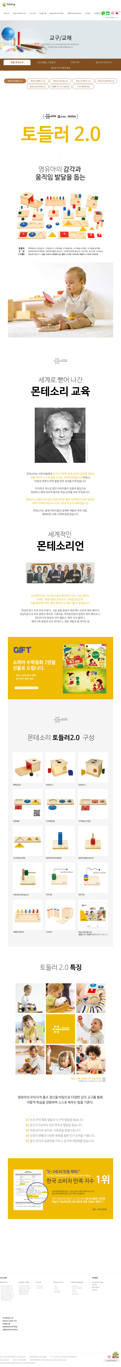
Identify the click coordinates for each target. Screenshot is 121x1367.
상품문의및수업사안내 (74, 13)
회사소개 (6, 13)
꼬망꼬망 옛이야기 (24, 1294)
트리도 (74, 1290)
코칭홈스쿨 (42, 13)
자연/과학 (75, 62)
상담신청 (94, 1290)
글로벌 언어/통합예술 (60, 67)
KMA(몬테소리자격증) (57, 13)
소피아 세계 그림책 (24, 1286)
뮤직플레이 (97, 13)
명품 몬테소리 (17, 62)
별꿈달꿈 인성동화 (24, 1292)
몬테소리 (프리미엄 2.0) (38, 86)
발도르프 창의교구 (104, 62)
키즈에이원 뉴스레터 (97, 1282)
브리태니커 (40, 1288)
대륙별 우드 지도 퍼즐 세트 (60, 86)
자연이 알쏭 (40, 1286)
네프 (55, 1286)
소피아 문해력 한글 (83, 86)
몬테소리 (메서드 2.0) (83, 81)
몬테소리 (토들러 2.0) (15, 81)
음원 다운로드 (96, 1287)
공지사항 (94, 1285)
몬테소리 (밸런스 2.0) (38, 81)
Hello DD (74, 1286)
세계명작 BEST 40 (24, 1290)
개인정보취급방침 (111, 1361)
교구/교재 (32, 13)
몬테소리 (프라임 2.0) (60, 81)
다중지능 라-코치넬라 (24, 1288)
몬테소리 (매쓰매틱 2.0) (106, 81)
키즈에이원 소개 (8, 1318)
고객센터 (87, 13)
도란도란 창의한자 (77, 1288)
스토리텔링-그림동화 (46, 62)
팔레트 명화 (75, 1294)
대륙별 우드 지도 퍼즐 (7, 1298)
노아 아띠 (56, 1290)
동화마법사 (57, 1292)
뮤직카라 (74, 1292)
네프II (55, 1288)
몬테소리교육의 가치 (19, 13)
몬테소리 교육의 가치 (10, 1321)
